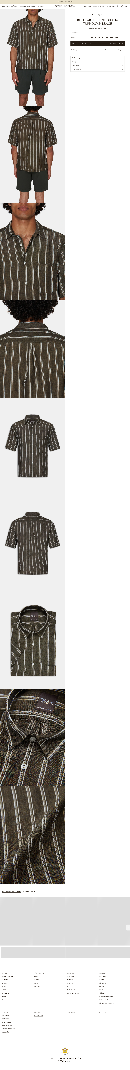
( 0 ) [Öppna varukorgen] (126, 6)
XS (92, 37)
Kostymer (6, 6)
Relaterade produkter (11, 891)
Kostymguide (6, 1022)
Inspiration (110, 6)
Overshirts (5, 993)
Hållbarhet (102, 983)
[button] (32, 57)
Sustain (101, 980)
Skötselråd (5, 1032)
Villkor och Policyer (105, 1000)
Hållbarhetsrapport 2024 (107, 1003)
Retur (68, 986)
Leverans (70, 983)
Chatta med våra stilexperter (115, 50)
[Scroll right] (128, 928)
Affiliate (102, 993)
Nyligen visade (29, 891)
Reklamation (71, 990)
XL (107, 37)
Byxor (4, 986)
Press (101, 990)
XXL (111, 37)
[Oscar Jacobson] (65, 6)
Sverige (36, 980)
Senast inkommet (8, 976)
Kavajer (4, 983)
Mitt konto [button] (5, 1015)
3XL (117, 37)
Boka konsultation (8, 1025)
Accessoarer (24, 6)
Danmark (37, 986)
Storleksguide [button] (75, 50)
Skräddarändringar (8, 1029)
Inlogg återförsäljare (106, 996)
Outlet (94, 15)
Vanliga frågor (72, 976)
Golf (3, 1000)
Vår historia (103, 976)
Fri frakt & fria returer (65, 2)
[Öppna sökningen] (118, 6)
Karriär (101, 986)
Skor (33, 6)
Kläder (14, 6)
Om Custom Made (73, 993)
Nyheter (40, 6)
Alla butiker (38, 976)
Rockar (4, 996)
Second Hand (98, 6)
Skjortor (100, 15)
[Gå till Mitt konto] (122, 6)
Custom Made (85, 6)
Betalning (70, 980)
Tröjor (4, 990)
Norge (36, 983)
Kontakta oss (38, 1015)
